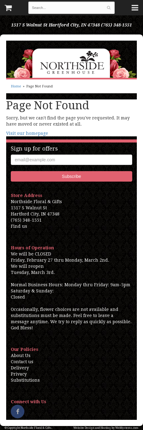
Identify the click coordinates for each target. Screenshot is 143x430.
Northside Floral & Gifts (71, 59)
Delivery (20, 367)
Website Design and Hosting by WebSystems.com (105, 427)
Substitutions (25, 380)
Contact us (22, 361)
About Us (21, 355)
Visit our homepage (27, 133)
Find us (19, 226)
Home (16, 86)
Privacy (19, 374)
